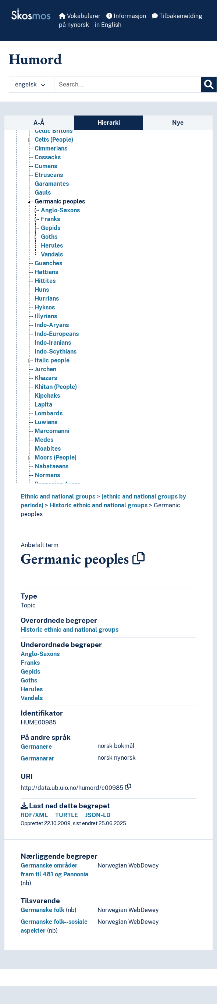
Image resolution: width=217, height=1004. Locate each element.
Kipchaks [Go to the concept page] (47, 395)
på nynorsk (74, 24)
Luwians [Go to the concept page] (46, 422)
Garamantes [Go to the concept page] (52, 183)
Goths (29, 680)
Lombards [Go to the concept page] (49, 413)
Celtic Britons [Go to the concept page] (53, 130)
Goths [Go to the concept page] (49, 236)
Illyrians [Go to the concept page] (46, 316)
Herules (32, 689)
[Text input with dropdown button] (127, 85)
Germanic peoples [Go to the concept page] (60, 201)
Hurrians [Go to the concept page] (47, 298)
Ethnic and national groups (58, 496)
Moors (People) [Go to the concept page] (56, 457)
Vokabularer (79, 16)
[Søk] (209, 85)
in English (108, 24)
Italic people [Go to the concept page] (52, 360)
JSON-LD (98, 815)
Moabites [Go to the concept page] (48, 448)
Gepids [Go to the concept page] (50, 227)
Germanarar (37, 758)
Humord (35, 58)
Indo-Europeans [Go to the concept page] (57, 333)
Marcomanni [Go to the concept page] (52, 431)
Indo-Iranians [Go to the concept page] (53, 342)
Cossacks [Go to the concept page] (48, 157)
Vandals (32, 698)
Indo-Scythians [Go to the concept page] (56, 351)
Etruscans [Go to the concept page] (49, 174)
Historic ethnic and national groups (98, 505)
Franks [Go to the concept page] (50, 219)
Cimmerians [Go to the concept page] (51, 148)
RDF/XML (34, 815)
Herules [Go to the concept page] (52, 245)
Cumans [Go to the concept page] (46, 166)
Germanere (36, 746)
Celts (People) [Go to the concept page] (54, 139)
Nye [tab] (178, 122)
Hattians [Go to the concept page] (46, 272)
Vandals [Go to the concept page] (52, 254)
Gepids (30, 671)
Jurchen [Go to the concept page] (45, 369)
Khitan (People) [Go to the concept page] (56, 386)
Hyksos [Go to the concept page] (45, 307)
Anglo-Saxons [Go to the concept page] (60, 210)
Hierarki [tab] (108, 122)
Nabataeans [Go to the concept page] (51, 466)
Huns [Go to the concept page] (42, 289)
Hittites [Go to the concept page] (45, 280)
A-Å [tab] (39, 122)
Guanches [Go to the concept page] (48, 263)
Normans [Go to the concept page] (47, 475)
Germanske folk (42, 910)
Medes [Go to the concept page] (44, 439)
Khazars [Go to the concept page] (46, 378)
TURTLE (66, 815)
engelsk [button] (30, 84)
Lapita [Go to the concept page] (43, 404)
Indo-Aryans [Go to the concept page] (52, 325)
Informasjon (126, 16)
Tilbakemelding (177, 16)
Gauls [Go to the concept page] (43, 192)
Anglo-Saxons (40, 653)
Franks (30, 662)
